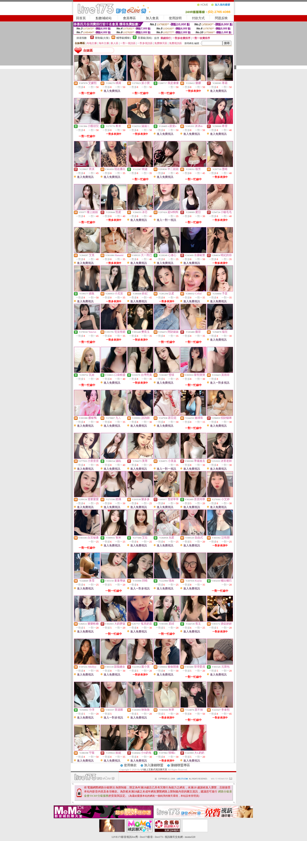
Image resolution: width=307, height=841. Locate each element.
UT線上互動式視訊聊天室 (154, 769)
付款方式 (198, 18)
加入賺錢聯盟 (153, 765)
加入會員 (152, 18)
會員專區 (129, 18)
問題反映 (221, 18)
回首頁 (81, 18)
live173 (159, 836)
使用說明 (175, 18)
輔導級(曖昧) (123, 37)
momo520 (190, 836)
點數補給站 (104, 18)
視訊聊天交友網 (174, 836)
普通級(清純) (145, 37)
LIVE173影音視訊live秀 (125, 836)
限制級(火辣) (102, 37)
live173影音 (146, 836)
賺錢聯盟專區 (180, 765)
